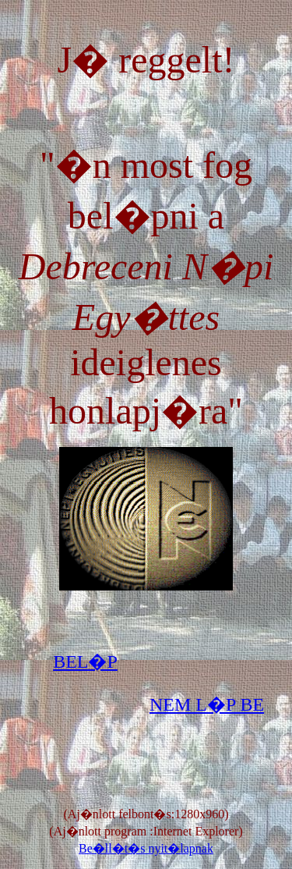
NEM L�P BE (207, 704)
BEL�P (85, 661)
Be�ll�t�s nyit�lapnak (146, 848)
